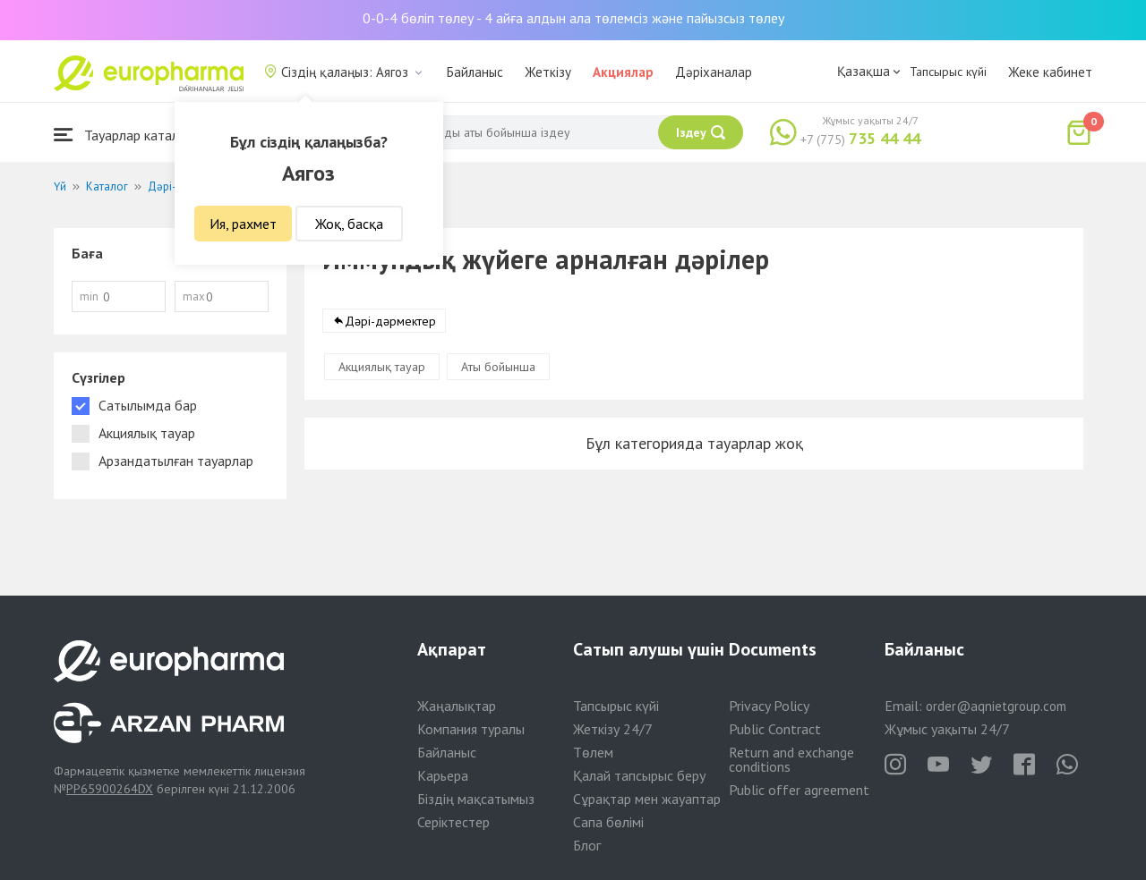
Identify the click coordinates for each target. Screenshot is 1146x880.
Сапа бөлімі (608, 822)
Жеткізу (548, 71)
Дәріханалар (713, 71)
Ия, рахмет (243, 224)
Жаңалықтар (456, 706)
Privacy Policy (769, 706)
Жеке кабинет (1050, 71)
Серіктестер (453, 822)
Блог (587, 845)
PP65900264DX (109, 789)
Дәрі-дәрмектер (390, 321)
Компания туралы (471, 729)
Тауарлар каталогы (127, 134)
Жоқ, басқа (349, 224)
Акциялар (623, 71)
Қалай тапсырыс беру (639, 775)
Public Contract (775, 729)
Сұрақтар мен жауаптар (647, 799)
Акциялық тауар (381, 367)
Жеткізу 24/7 (613, 729)
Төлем (593, 752)
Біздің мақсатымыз (476, 799)
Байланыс (475, 71)
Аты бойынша (498, 367)
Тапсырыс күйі (948, 71)
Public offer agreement (799, 790)
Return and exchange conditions (791, 759)
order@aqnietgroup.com (996, 706)
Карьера (442, 775)
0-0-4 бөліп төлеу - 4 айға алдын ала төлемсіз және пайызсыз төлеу (573, 18)
